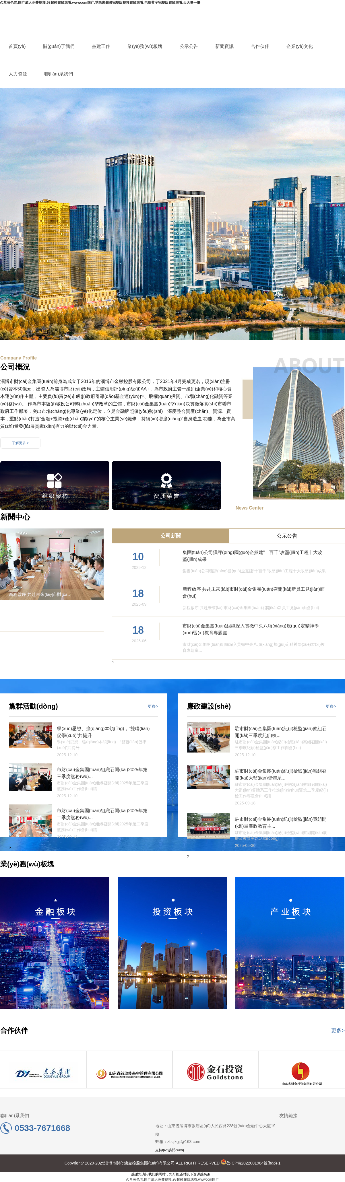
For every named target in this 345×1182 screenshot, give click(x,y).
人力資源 (18, 73)
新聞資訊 (224, 46)
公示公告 (189, 46)
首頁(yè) (17, 46)
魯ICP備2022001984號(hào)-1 (250, 1163)
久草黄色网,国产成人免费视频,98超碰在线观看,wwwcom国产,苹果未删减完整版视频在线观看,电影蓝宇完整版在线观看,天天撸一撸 (100, 3)
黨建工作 (101, 46)
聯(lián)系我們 (58, 73)
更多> (153, 706)
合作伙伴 (260, 46)
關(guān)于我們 (59, 46)
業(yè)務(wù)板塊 (145, 46)
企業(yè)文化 (299, 46)
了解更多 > (20, 443)
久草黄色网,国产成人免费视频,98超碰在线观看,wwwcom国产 (172, 1179)
